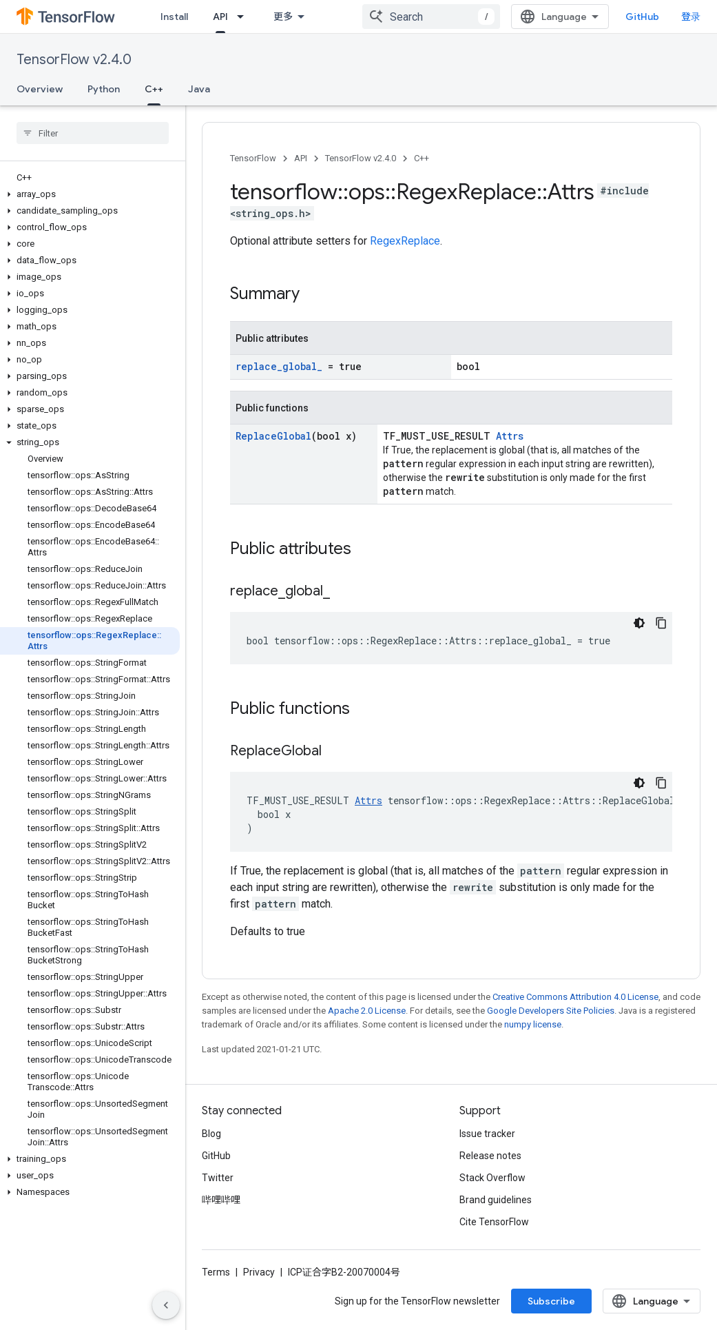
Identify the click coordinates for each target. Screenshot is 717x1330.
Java (199, 89)
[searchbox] (93, 133)
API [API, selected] (220, 16)
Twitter (217, 1177)
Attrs (509, 435)
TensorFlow (253, 158)
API (300, 158)
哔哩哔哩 (221, 1199)
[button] (90, 194)
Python (103, 89)
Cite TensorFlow (494, 1221)
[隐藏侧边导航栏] (166, 1305)
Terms (216, 1272)
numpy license (532, 1024)
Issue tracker (487, 1133)
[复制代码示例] (661, 623)
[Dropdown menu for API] (244, 16)
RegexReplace (405, 240)
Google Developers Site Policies (550, 1010)
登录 (690, 16)
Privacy (259, 1272)
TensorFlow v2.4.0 (74, 59)
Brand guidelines (495, 1199)
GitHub (642, 16)
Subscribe (551, 1301)
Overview (40, 89)
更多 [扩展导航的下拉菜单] (283, 16)
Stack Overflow (492, 1177)
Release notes (490, 1155)
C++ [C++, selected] (154, 89)
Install (174, 16)
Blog (211, 1133)
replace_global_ (279, 366)
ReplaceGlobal (273, 435)
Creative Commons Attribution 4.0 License (575, 997)
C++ (421, 158)
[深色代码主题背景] (639, 623)
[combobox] (431, 16)
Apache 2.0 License (367, 1010)
